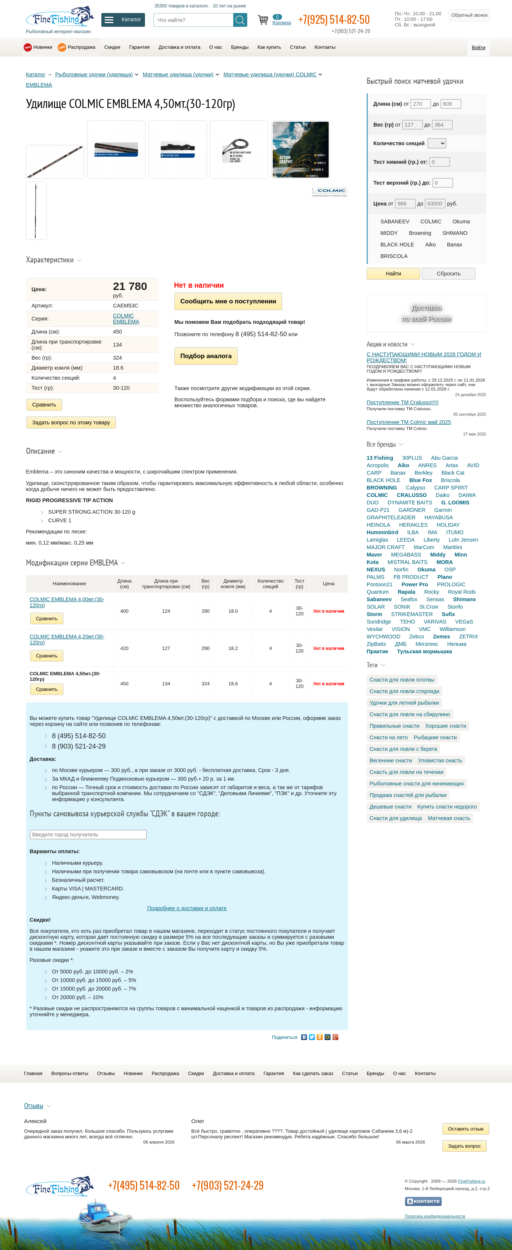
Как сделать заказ (313, 1073)
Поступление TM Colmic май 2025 (409, 422)
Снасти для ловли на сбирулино (410, 714)
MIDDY (389, 233)
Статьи (298, 47)
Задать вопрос (464, 1146)
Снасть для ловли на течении (406, 772)
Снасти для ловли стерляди (404, 691)
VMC (425, 629)
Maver (374, 555)
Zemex (441, 637)
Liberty (432, 540)
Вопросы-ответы (69, 1073)
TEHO (407, 622)
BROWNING (382, 488)
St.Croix (429, 607)
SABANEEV (395, 221)
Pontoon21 (380, 584)
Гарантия (139, 47)
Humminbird (382, 532)
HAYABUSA (438, 517)
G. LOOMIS (455, 503)
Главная (33, 1073)
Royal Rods (461, 592)
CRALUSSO (412, 495)
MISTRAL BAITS (407, 562)
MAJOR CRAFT (386, 547)
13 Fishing (380, 458)
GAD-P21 (378, 510)
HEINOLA (378, 525)
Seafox (409, 599)
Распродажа (81, 47)
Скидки (112, 47)
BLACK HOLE (397, 245)
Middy (438, 555)
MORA (444, 562)
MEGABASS (406, 555)
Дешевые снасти (390, 807)
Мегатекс (426, 644)
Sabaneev (379, 599)
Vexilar (375, 629)
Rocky (431, 592)
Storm (374, 614)
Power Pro (415, 584)
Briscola (450, 480)
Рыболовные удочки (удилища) (94, 74)
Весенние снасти (391, 760)
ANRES (427, 465)
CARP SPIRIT (451, 488)
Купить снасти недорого (447, 807)
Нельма (457, 644)
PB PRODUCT (411, 577)
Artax (452, 465)
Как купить (269, 47)
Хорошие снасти (445, 726)
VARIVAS (435, 622)
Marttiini (452, 547)
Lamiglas (377, 540)
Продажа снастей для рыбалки (408, 795)
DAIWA (467, 495)
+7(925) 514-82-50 (334, 19)
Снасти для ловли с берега (403, 749)
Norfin (401, 570)
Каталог (35, 74)
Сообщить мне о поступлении (228, 301)
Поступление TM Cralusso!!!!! (403, 402)
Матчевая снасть (449, 818)
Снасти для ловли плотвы (402, 680)
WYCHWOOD (383, 637)
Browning (420, 233)
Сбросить (449, 274)
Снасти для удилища (396, 818)
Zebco (416, 637)
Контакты (325, 47)
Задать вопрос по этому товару (71, 422)
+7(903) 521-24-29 (228, 1185)
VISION (401, 629)
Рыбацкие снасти (435, 737)
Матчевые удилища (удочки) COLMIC (270, 74)
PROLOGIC (451, 584)
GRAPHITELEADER (391, 517)
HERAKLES (413, 525)
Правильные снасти (394, 726)
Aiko (430, 245)
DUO (373, 503)
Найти (393, 274)
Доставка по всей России (426, 313)
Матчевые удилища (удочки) (178, 74)
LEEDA (406, 540)
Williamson (453, 629)
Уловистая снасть (440, 760)
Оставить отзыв (466, 1129)
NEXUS (376, 570)
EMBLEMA (39, 85)
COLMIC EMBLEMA (126, 319)
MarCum (424, 547)
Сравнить (44, 405)
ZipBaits (376, 644)
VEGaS (464, 622)
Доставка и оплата (179, 47)
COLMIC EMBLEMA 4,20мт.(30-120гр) (67, 639)
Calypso (416, 488)
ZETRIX (468, 637)
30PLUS (412, 458)
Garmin (443, 510)
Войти (478, 47)
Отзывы (106, 1073)
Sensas (435, 599)
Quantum (378, 592)
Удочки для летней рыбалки (404, 703)
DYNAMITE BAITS (410, 503)
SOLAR (376, 607)
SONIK (402, 607)
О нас (215, 47)
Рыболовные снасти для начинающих (417, 784)
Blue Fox (420, 480)
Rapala (406, 592)
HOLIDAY (448, 525)
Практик (377, 651)
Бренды (240, 47)
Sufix (448, 614)
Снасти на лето (389, 737)
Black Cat (453, 473)
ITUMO (455, 532)
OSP (450, 570)
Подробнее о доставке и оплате (187, 908)
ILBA (413, 532)
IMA (432, 532)
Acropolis (378, 465)
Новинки (43, 47)
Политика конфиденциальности (435, 1216)
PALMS (376, 577)
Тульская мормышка (424, 651)
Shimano (464, 599)
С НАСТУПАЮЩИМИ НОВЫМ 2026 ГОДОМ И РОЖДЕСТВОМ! (424, 357)
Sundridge (379, 622)
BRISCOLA (394, 256)
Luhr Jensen (463, 540)
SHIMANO (454, 233)
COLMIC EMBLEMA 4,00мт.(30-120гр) (67, 602)
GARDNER (412, 510)
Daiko (443, 495)
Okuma (461, 221)
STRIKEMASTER (412, 614)
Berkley (424, 473)
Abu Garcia (444, 458)
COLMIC (431, 221)
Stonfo (455, 607)
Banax (454, 245)
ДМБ (401, 644)
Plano (444, 577)
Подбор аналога (206, 356)
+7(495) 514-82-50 (144, 1185)
